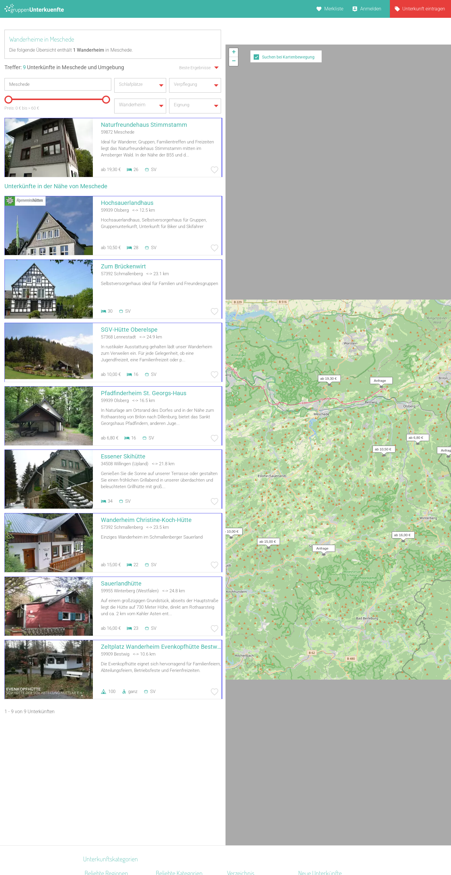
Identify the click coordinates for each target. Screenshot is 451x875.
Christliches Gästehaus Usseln (330, 763)
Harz (89, 755)
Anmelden (370, 9)
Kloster (163, 801)
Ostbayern (95, 763)
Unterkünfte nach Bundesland (258, 763)
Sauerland (95, 786)
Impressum (245, 854)
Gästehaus (167, 778)
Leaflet (396, 226)
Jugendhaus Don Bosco (323, 801)
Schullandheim (171, 770)
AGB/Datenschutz (209, 854)
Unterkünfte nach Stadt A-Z (255, 778)
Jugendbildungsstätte (178, 755)
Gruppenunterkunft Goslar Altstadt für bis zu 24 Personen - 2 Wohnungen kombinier (331, 816)
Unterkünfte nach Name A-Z (256, 786)
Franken (93, 824)
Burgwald (94, 794)
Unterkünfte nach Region (253, 755)
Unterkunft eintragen (423, 9)
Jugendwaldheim (174, 786)
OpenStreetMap (437, 226)
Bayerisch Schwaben (106, 778)
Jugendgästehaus (174, 763)
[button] (327, 46)
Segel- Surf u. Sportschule (182, 817)
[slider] (7, 97)
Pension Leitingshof (318, 755)
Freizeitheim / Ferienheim (182, 824)
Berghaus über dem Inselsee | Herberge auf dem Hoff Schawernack (328, 778)
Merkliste (333, 9)
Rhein (90, 770)
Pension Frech (313, 794)
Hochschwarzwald (104, 801)
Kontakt (177, 854)
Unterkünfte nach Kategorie (255, 770)
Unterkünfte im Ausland (251, 794)
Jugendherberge (173, 794)
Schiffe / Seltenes (174, 809)
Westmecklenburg (103, 817)
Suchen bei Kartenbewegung (288, 57)
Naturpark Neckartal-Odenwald (117, 809)
